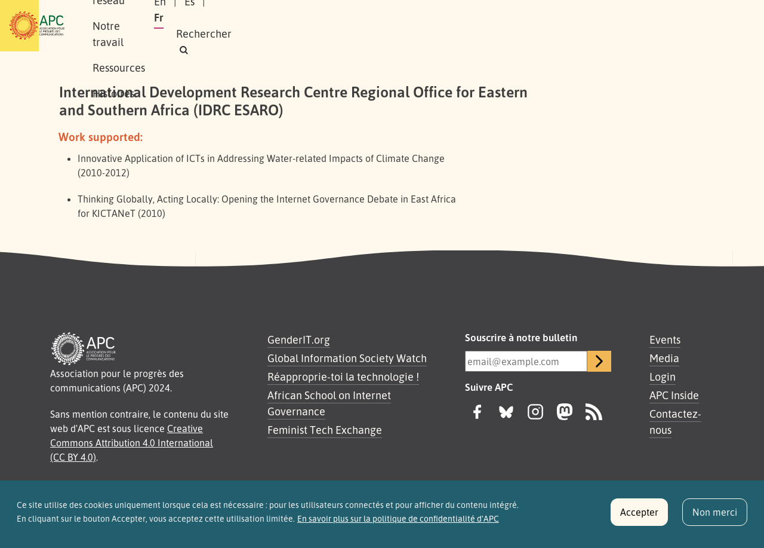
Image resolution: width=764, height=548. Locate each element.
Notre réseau (224, 25)
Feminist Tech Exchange (324, 429)
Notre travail (303, 25)
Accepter (639, 517)
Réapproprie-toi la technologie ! (343, 376)
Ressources (378, 25)
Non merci (714, 517)
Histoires (443, 25)
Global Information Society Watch (347, 358)
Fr (586, 25)
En (528, 25)
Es (558, 25)
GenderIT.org (298, 339)
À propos (154, 25)
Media (664, 358)
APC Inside (674, 395)
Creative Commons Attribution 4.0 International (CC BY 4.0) (131, 443)
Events (664, 339)
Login (662, 376)
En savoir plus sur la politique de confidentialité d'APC (398, 523)
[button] (671, 26)
